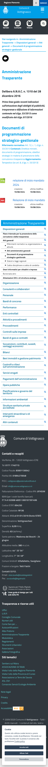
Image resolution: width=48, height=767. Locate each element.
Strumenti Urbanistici (12, 645)
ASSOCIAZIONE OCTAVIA (13, 667)
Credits (4, 702)
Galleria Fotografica (11, 652)
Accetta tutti (24, 747)
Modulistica (7, 638)
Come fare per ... (9, 624)
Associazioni (8, 648)
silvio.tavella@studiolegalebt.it (20, 575)
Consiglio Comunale (11, 617)
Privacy (4, 697)
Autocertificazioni (10, 627)
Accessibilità (6, 708)
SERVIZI (43, 2)
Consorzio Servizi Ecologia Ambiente (19, 684)
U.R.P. (4, 613)
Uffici (4, 610)
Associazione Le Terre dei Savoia (17, 677)
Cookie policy (19, 741)
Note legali (6, 692)
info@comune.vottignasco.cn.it (20, 486)
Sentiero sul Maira (10, 663)
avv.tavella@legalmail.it (16, 578)
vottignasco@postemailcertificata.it (22, 481)
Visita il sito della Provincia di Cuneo (18, 674)
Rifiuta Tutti (24, 753)
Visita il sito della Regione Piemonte (18, 670)
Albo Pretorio (8, 631)
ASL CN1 (6, 681)
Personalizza (24, 759)
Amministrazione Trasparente (15, 634)
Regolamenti (8, 641)
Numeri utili (7, 620)
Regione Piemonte (12, 2)
